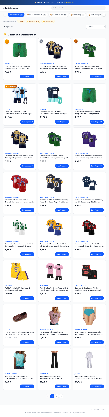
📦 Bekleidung (77, 15)
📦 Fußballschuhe (58, 15)
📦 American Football (36, 15)
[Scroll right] (104, 15)
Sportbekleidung (33, 21)
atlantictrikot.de (10, 8)
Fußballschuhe (48, 21)
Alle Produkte (16, 15)
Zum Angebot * (27, 76)
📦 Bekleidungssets (96, 15)
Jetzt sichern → (69, 2)
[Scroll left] (5, 15)
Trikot (21, 21)
